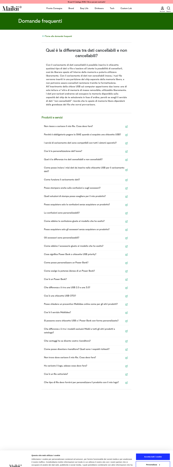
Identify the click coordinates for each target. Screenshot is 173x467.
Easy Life (84, 8)
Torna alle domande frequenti (58, 36)
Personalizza (153, 449)
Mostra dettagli (37, 462)
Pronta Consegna (54, 8)
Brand (71, 8)
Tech (112, 8)
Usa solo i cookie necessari (153, 457)
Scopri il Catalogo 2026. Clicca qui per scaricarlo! (86, 2)
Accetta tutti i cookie (153, 442)
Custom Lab (126, 8)
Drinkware (99, 8)
